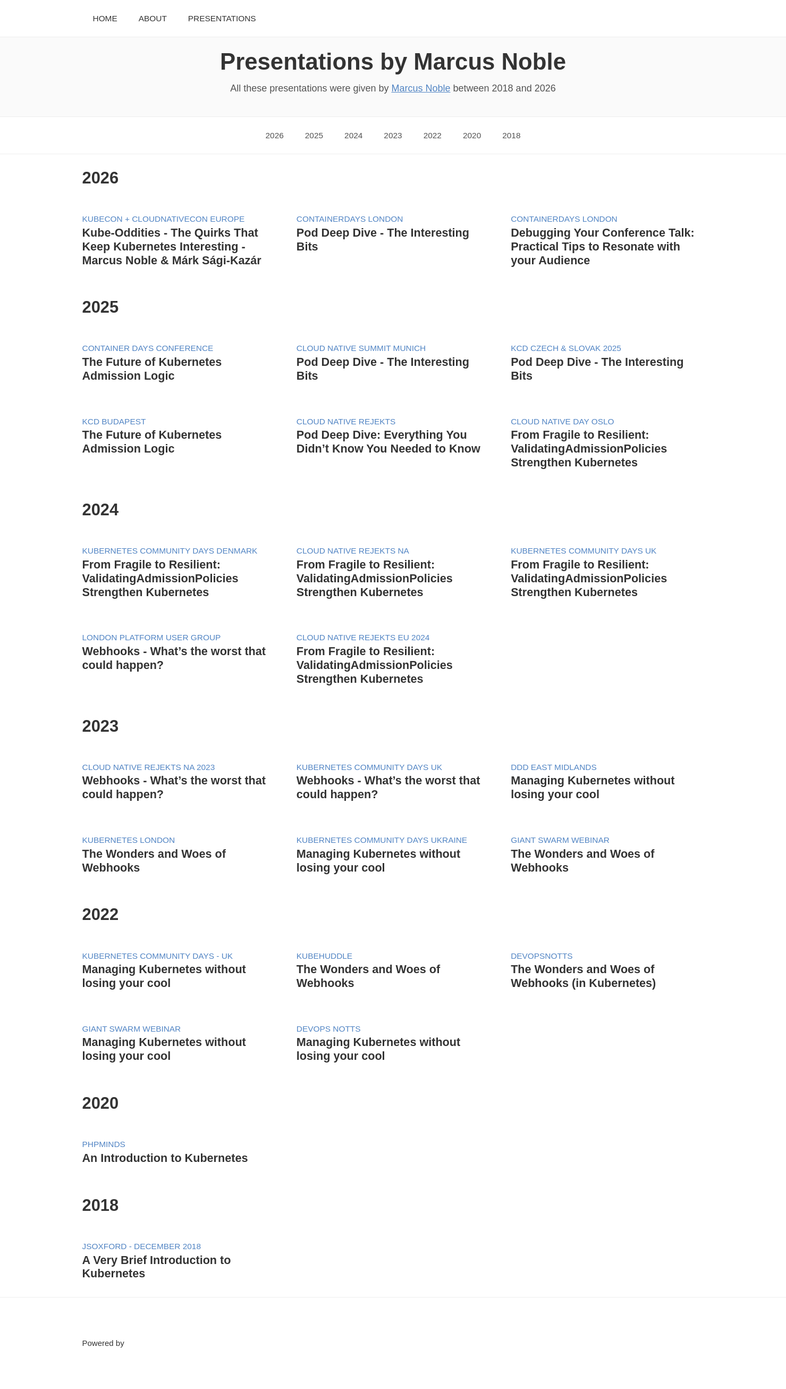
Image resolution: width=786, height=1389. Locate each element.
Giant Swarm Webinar (560, 839)
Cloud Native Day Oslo (562, 421)
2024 (353, 135)
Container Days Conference (148, 348)
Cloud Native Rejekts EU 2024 (363, 637)
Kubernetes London (128, 839)
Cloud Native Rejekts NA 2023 (148, 767)
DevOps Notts (329, 1028)
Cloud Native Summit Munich (361, 348)
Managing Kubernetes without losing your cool (592, 787)
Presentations (222, 18)
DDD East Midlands (554, 767)
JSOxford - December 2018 (141, 1246)
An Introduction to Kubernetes (165, 1158)
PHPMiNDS (103, 1144)
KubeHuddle (324, 955)
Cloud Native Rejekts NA (353, 550)
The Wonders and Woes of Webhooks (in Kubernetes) (583, 976)
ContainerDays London (350, 218)
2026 (275, 135)
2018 (511, 135)
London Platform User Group (151, 637)
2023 (393, 135)
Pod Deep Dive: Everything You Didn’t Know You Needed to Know (388, 441)
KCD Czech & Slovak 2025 (566, 348)
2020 (472, 135)
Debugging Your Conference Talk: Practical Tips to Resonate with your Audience (603, 246)
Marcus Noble (420, 88)
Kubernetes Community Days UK (583, 550)
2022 (433, 135)
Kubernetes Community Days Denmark (170, 550)
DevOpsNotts (541, 955)
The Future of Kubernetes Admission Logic (152, 368)
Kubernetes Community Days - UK (157, 955)
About (153, 18)
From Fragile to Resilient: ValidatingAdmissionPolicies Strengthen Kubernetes (589, 448)
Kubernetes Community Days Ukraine (382, 839)
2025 (314, 135)
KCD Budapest (114, 421)
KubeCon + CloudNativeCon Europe (163, 218)
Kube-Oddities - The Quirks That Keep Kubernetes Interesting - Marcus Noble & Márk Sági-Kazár (171, 246)
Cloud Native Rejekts (346, 421)
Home (105, 18)
